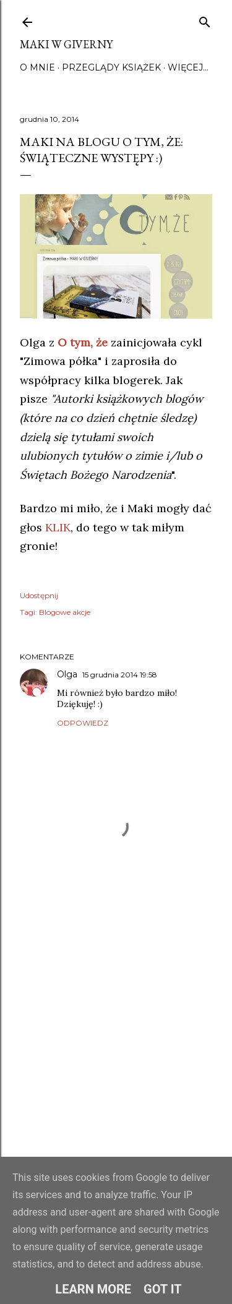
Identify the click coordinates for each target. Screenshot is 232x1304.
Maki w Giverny (66, 44)
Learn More (93, 1289)
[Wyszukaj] (204, 19)
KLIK (58, 527)
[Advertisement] (116, 1051)
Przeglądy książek (111, 67)
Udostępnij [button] (39, 595)
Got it (163, 1289)
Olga (67, 674)
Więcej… (188, 67)
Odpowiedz (82, 722)
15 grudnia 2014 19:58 (119, 674)
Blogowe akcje (64, 612)
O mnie (37, 67)
